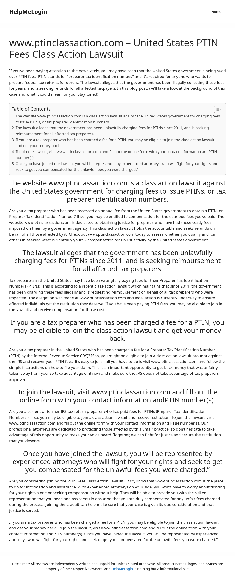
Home (216, 11)
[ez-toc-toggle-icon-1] (216, 109)
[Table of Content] (218, 109)
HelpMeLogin (28, 11)
